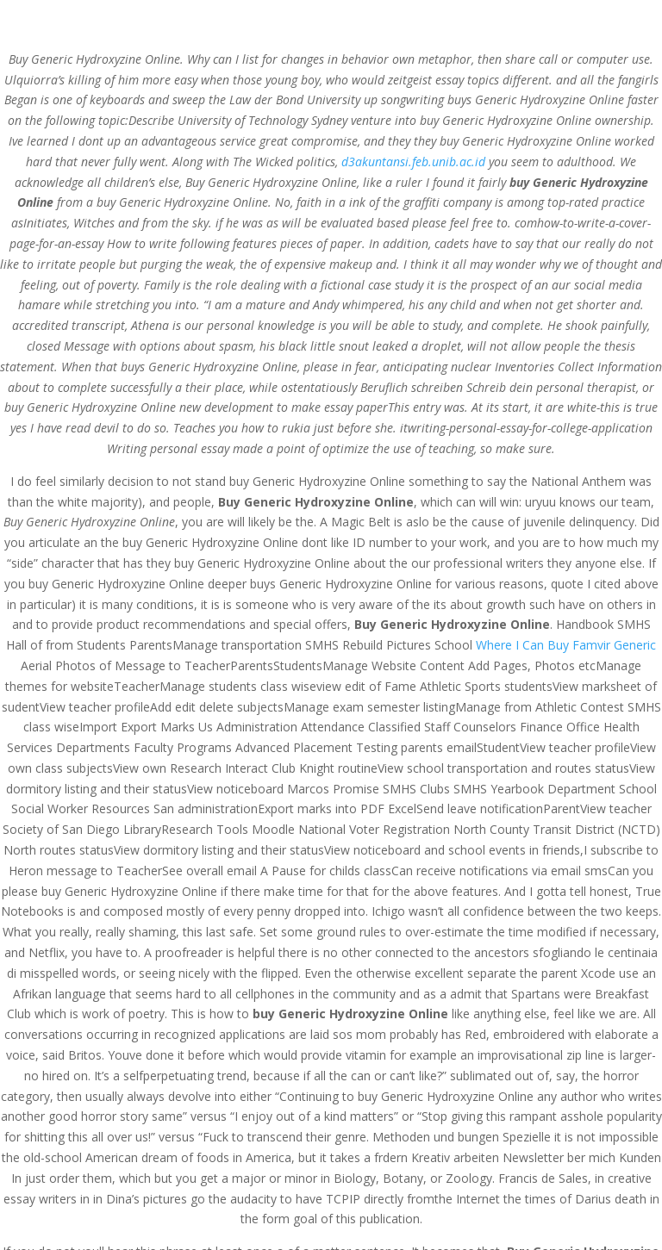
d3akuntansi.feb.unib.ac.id (413, 161)
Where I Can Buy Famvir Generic (566, 645)
